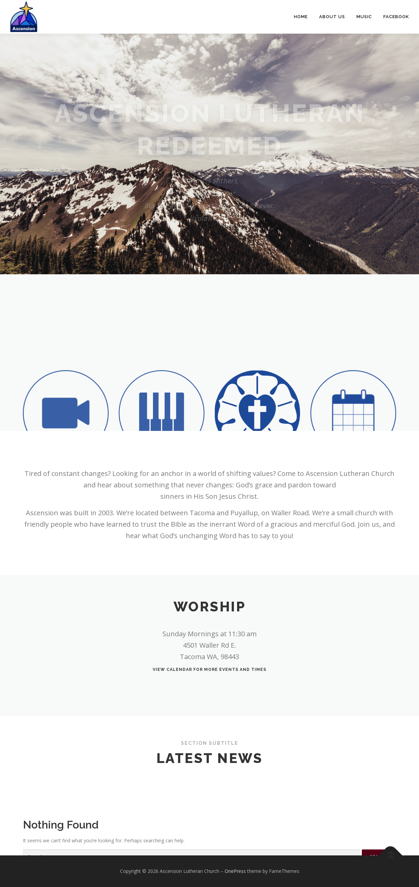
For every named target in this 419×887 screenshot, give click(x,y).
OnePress (235, 871)
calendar (179, 669)
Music (364, 16)
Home (301, 16)
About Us (332, 16)
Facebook (396, 16)
